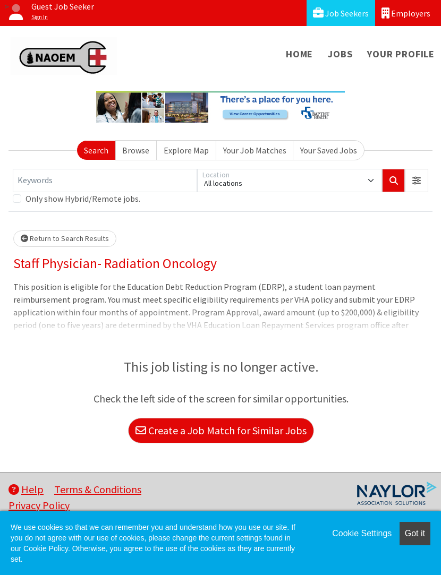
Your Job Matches (254, 150)
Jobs (340, 54)
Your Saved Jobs (328, 150)
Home (299, 54)
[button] (416, 180)
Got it (415, 533)
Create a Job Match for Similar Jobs (221, 430)
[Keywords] (105, 180)
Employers (405, 13)
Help (26, 489)
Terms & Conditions (97, 489)
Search (96, 150)
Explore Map (186, 150)
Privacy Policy (39, 505)
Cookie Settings (362, 533)
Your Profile (401, 54)
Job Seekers (341, 13)
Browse (135, 150)
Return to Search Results (65, 238)
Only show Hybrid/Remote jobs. (83, 198)
